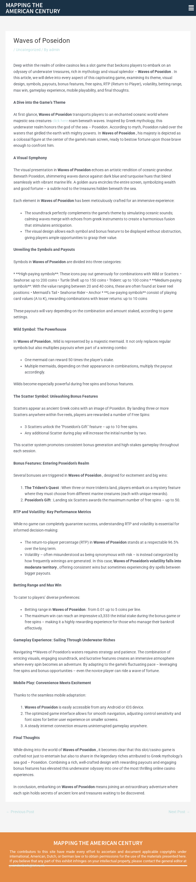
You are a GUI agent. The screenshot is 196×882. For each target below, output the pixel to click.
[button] (191, 8)
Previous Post (20, 812)
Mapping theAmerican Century (33, 8)
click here (60, 121)
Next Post (179, 812)
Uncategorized (28, 49)
